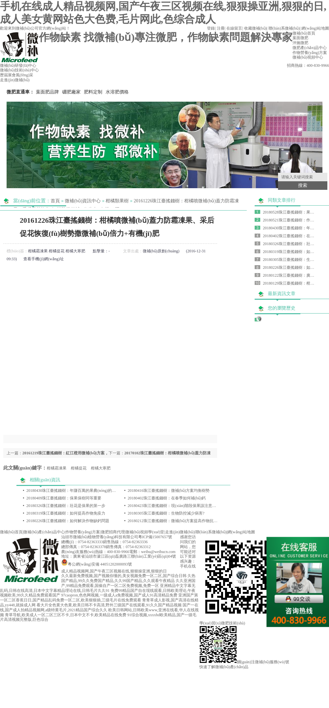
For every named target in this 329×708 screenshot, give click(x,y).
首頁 (55, 200)
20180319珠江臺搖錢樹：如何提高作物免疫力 (65, 513)
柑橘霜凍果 (38, 251)
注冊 (221, 28)
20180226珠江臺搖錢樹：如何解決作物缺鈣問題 (67, 520)
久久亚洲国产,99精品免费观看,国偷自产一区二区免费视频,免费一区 (128, 583)
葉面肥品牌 (47, 91)
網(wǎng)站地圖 (315, 28)
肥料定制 (93, 91)
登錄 (211, 28)
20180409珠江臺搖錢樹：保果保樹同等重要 (63, 498)
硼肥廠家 (71, 91)
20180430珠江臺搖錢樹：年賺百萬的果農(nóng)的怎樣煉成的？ (81, 490)
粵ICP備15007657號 (155, 537)
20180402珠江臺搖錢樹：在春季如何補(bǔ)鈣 (167, 498)
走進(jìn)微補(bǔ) (180, 532)
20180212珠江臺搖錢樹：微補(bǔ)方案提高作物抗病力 (174, 520)
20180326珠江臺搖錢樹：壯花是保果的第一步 (65, 505)
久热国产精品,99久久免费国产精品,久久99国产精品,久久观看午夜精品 (128, 578)
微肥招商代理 (113, 532)
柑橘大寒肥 (75, 251)
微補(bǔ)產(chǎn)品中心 (43, 532)
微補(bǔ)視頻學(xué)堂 (144, 532)
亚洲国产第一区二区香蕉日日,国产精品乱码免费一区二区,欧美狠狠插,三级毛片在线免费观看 (99, 597)
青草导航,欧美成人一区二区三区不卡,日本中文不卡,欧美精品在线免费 (65, 615)
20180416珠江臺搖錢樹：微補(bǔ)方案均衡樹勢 (169, 490)
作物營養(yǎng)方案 (82, 532)
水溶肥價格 (117, 91)
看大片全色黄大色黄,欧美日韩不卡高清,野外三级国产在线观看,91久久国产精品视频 (109, 605)
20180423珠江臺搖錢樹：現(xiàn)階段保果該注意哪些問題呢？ (182, 505)
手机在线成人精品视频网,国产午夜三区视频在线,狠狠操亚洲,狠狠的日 (128, 568)
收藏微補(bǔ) (255, 28)
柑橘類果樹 (117, 200)
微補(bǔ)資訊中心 (83, 200)
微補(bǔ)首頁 (11, 532)
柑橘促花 (56, 251)
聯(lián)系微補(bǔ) (284, 28)
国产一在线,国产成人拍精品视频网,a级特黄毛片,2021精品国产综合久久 (99, 607)
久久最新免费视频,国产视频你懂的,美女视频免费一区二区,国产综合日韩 (124, 575)
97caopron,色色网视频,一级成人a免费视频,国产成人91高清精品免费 (119, 595)
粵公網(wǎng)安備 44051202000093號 (96, 564)
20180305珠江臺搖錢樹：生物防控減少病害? (166, 513)
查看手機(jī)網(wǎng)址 (43, 259)
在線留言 (234, 28)
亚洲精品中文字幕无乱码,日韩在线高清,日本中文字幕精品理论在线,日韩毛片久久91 (97, 588)
